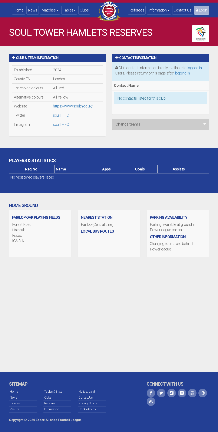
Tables (69, 10)
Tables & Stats (53, 391)
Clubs (84, 10)
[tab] (57, 58)
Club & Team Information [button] (35, 58)
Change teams (128, 124)
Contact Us (182, 10)
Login (202, 10)
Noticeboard (87, 391)
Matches (50, 10)
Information (158, 10)
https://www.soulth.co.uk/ (73, 106)
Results (14, 409)
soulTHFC (61, 115)
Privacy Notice (88, 403)
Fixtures (15, 403)
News (32, 10)
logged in (194, 68)
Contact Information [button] (135, 58)
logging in (182, 73)
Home (19, 10)
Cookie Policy (87, 409)
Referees (136, 10)
